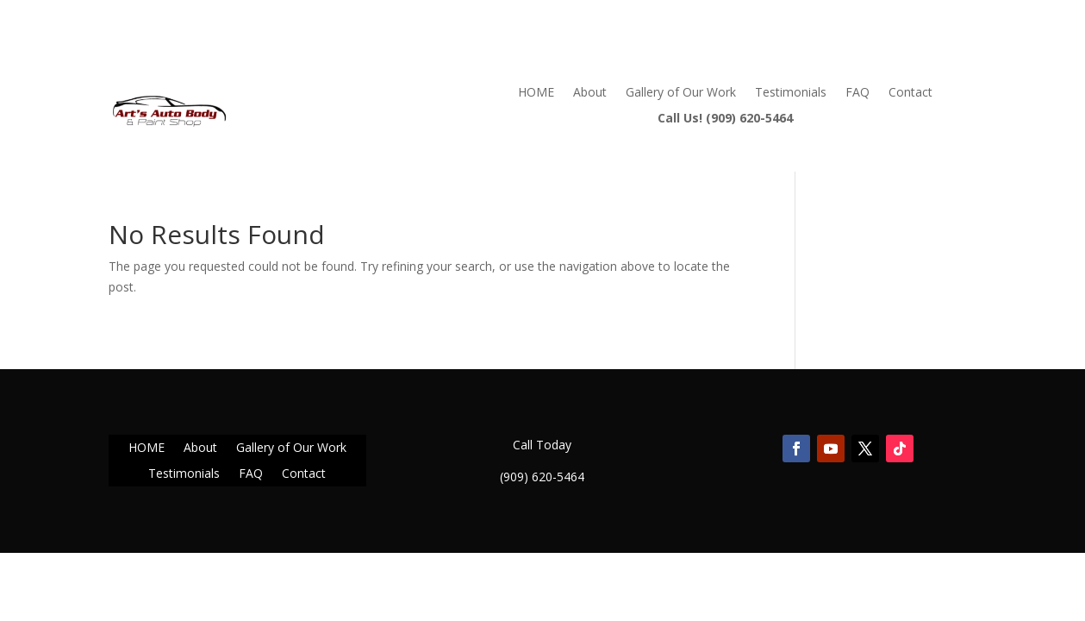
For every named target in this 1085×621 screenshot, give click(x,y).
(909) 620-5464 (542, 476)
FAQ (857, 93)
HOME (536, 93)
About (590, 93)
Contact (910, 93)
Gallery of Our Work (681, 93)
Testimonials (790, 93)
